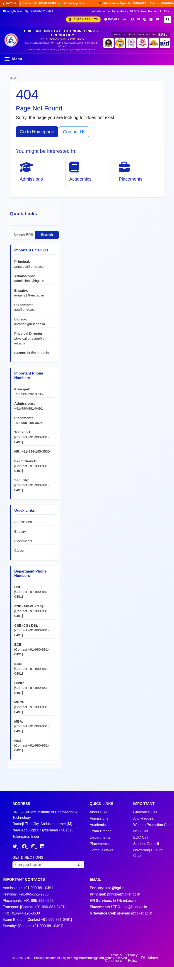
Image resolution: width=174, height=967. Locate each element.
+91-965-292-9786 (28, 394)
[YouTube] (157, 19)
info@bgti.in (12, 11)
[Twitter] (138, 19)
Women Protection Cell (151, 825)
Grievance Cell (145, 812)
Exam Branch (100, 831)
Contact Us (74, 131)
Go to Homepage (37, 131)
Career (19, 550)
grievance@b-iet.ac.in (134, 913)
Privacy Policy (132, 957)
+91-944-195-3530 (35, 451)
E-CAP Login (115, 19)
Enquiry (20, 531)
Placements (23, 541)
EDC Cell (140, 837)
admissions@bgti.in (29, 281)
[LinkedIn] (151, 19)
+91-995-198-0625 (28, 423)
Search (47, 235)
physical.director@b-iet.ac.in (30, 341)
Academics (98, 825)
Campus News (101, 850)
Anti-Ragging (143, 818)
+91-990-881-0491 (47, 3)
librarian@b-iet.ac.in (29, 324)
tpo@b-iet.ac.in (25, 309)
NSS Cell (140, 831)
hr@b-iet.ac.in (38, 353)
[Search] (167, 19)
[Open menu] (87, 59)
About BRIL (99, 812)
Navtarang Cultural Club (148, 852)
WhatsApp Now (75, 3)
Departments (100, 837)
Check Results (83, 19)
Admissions (23, 522)
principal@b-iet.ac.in (30, 266)
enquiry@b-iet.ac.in (29, 295)
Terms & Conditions (113, 957)
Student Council (146, 844)
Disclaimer (149, 958)
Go (80, 865)
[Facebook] (132, 19)
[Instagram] (144, 19)
